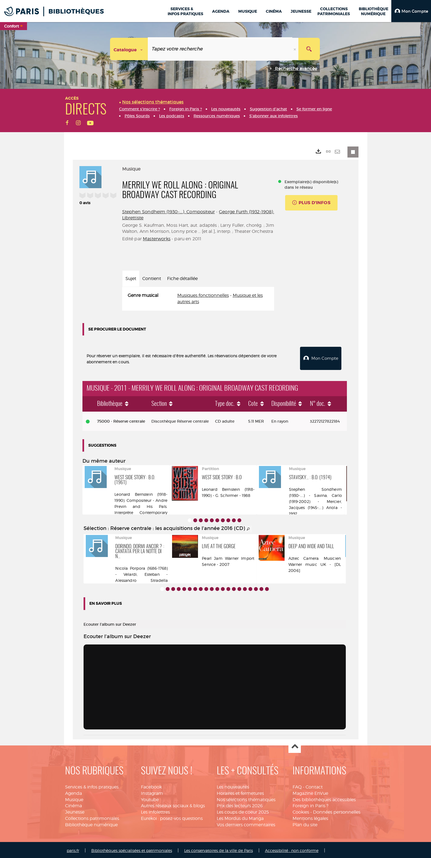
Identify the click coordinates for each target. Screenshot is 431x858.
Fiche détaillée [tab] (182, 278)
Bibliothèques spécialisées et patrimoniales (131, 849)
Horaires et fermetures (240, 792)
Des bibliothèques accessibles (324, 798)
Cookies (301, 810)
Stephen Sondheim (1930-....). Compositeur (168, 211)
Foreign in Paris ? (310, 804)
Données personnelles (336, 810)
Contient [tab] (151, 278)
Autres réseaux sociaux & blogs (173, 804)
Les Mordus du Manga (240, 817)
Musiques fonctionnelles (203, 295)
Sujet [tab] (130, 278)
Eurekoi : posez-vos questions (172, 817)
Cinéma (73, 804)
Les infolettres (155, 810)
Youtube (150, 798)
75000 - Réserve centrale (121, 419)
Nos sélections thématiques (246, 798)
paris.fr (73, 849)
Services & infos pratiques (92, 785)
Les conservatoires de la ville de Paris (218, 849)
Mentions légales (310, 817)
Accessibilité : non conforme (291, 849)
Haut (294, 746)
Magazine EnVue (310, 792)
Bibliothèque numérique (91, 823)
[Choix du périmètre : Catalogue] (129, 49)
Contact (314, 785)
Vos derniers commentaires (246, 823)
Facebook (151, 785)
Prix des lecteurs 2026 (240, 804)
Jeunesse (74, 810)
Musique (74, 798)
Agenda (73, 792)
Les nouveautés (233, 785)
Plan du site (305, 823)
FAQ (297, 785)
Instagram (152, 792)
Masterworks (156, 238)
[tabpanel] (198, 298)
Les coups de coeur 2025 (243, 810)
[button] (411, 11)
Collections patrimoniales (92, 817)
